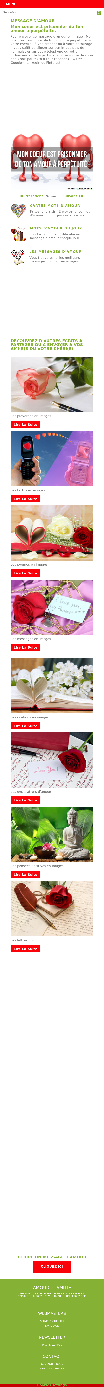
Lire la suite (25, 424)
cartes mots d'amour (55, 206)
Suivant (73, 196)
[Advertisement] (52, 96)
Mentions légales (52, 1368)
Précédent (31, 196)
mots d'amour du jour (56, 228)
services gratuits (52, 1321)
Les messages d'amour (55, 252)
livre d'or (52, 1325)
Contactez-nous (52, 1364)
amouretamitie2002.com (70, 1296)
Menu (9, 4)
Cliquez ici (52, 1266)
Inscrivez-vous (52, 1345)
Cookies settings (52, 1385)
